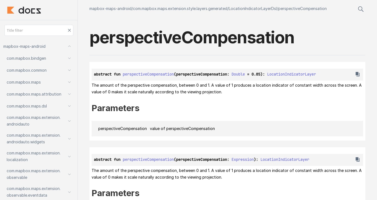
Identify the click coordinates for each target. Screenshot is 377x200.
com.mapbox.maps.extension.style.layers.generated (180, 8)
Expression (243, 159)
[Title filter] (38, 30)
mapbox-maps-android (110, 8)
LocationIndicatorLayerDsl (253, 8)
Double (238, 74)
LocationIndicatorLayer (291, 74)
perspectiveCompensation (302, 8)
